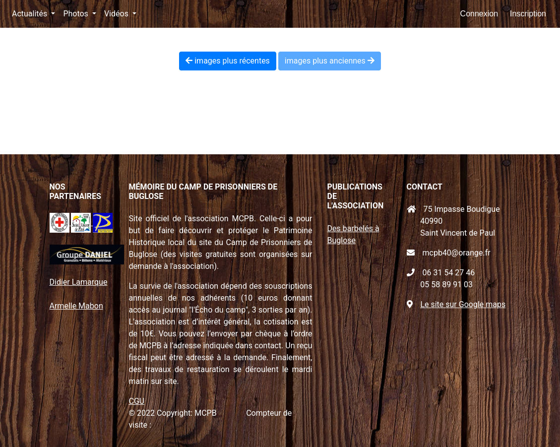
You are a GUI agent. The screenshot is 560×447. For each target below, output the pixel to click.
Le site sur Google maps (462, 304)
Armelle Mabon (76, 306)
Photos (76, 13)
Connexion (479, 13)
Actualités (30, 13)
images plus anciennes (329, 60)
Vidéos (117, 13)
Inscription (528, 13)
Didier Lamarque (79, 282)
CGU (137, 401)
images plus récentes (228, 60)
